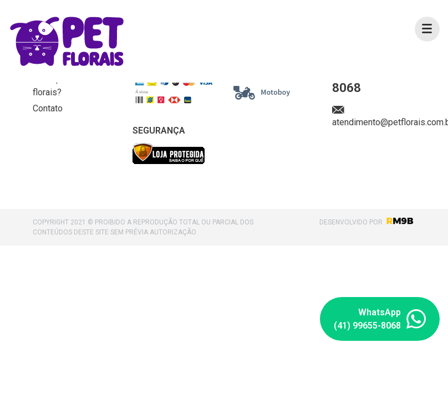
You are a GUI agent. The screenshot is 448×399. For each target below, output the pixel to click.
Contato (48, 108)
